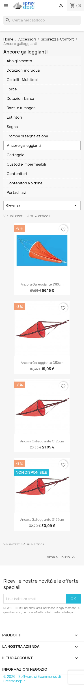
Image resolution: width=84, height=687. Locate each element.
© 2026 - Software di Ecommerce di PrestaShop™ (32, 678)
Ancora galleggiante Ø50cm (42, 363)
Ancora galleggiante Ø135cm (42, 519)
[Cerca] (42, 20)
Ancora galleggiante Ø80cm (42, 284)
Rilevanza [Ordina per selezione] (42, 205)
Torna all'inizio (60, 557)
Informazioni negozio (24, 669)
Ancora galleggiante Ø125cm (42, 441)
